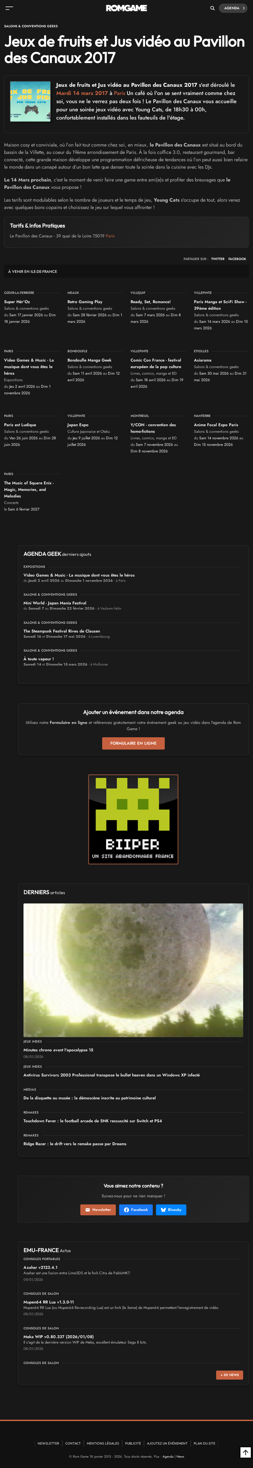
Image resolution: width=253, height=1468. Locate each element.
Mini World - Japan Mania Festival (54, 603)
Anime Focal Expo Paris (216, 425)
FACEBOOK (237, 258)
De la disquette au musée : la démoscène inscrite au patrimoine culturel (89, 1098)
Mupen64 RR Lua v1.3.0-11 (48, 1302)
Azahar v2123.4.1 (40, 1267)
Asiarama (202, 360)
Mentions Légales (103, 1443)
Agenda (234, 8)
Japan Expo (78, 425)
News (180, 1456)
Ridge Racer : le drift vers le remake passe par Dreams (74, 1144)
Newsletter (98, 1209)
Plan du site (204, 1443)
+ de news (229, 1374)
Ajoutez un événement (167, 1443)
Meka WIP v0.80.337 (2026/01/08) (58, 1337)
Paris (119, 93)
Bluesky (171, 1209)
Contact (73, 1443)
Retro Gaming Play (84, 302)
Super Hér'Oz (17, 302)
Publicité (133, 1443)
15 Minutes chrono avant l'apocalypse (58, 1050)
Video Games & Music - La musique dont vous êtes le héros (29, 366)
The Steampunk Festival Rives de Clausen (61, 631)
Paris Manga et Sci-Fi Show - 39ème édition (220, 305)
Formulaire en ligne (133, 743)
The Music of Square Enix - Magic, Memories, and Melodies (29, 489)
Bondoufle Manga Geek (89, 360)
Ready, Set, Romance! (151, 302)
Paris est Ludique (20, 425)
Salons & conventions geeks (31, 26)
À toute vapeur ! (38, 659)
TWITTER (217, 258)
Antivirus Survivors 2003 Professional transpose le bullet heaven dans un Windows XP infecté (111, 1075)
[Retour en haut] (246, 1452)
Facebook (136, 1209)
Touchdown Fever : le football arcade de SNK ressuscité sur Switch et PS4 (92, 1121)
